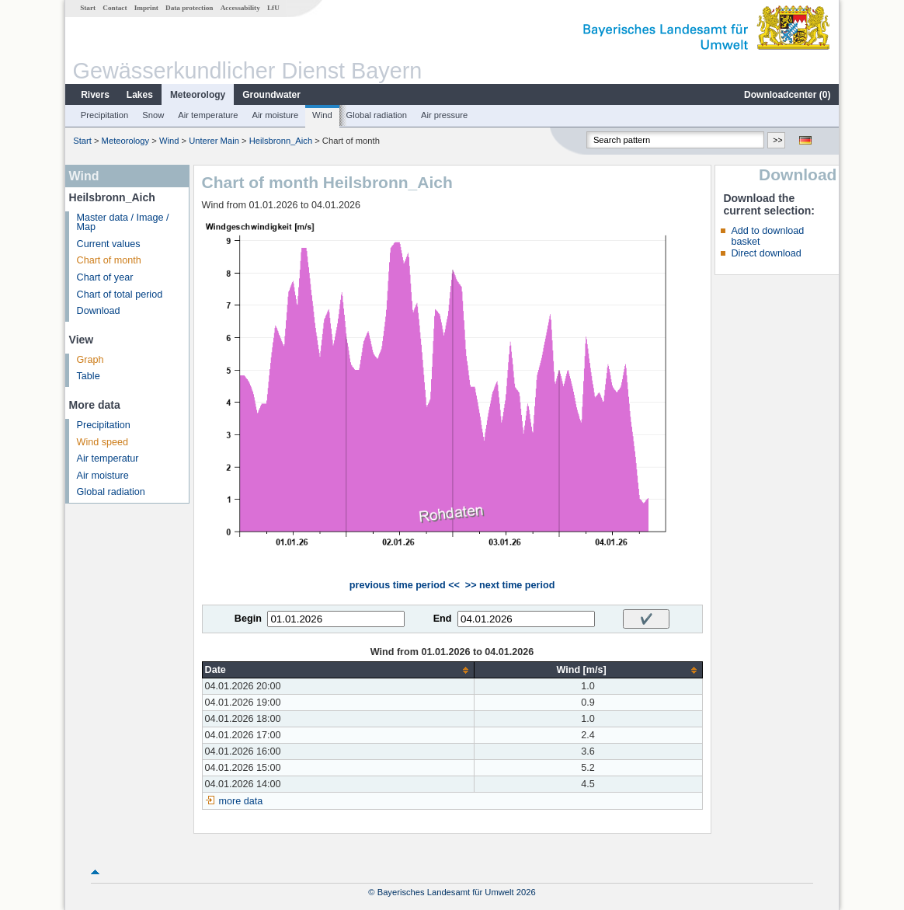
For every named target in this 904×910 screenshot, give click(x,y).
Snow (153, 115)
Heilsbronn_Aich (280, 140)
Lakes (140, 94)
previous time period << (404, 585)
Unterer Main (214, 140)
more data (241, 801)
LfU (273, 8)
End (442, 618)
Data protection (189, 8)
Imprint (146, 8)
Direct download (766, 253)
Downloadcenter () (787, 94)
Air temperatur (108, 458)
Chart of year (105, 277)
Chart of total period (120, 294)
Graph (90, 359)
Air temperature (208, 115)
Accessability (240, 8)
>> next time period (510, 585)
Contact (115, 8)
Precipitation (105, 115)
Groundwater (271, 94)
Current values (109, 244)
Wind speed (103, 442)
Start (88, 8)
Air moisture (275, 115)
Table (88, 376)
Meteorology (197, 94)
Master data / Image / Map (123, 222)
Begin (248, 618)
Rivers (95, 94)
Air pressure (444, 115)
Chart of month (109, 260)
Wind (322, 115)
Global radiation (376, 115)
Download (98, 310)
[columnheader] (338, 670)
